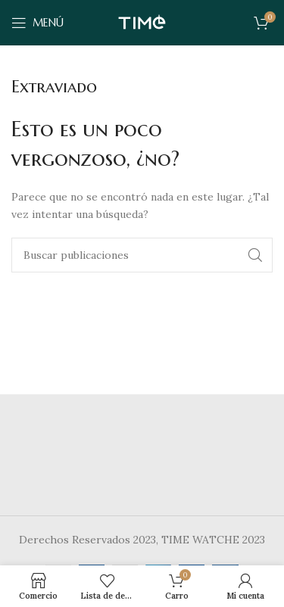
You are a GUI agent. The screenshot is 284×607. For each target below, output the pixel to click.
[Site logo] (141, 22)
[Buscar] (142, 255)
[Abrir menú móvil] (37, 23)
